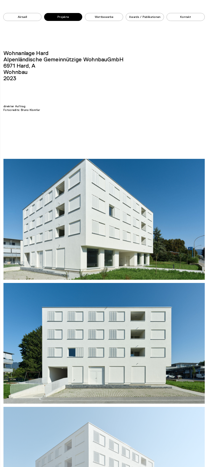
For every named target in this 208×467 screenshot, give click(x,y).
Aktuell (22, 17)
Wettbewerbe (104, 17)
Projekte (63, 17)
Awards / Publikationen (145, 17)
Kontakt (185, 17)
